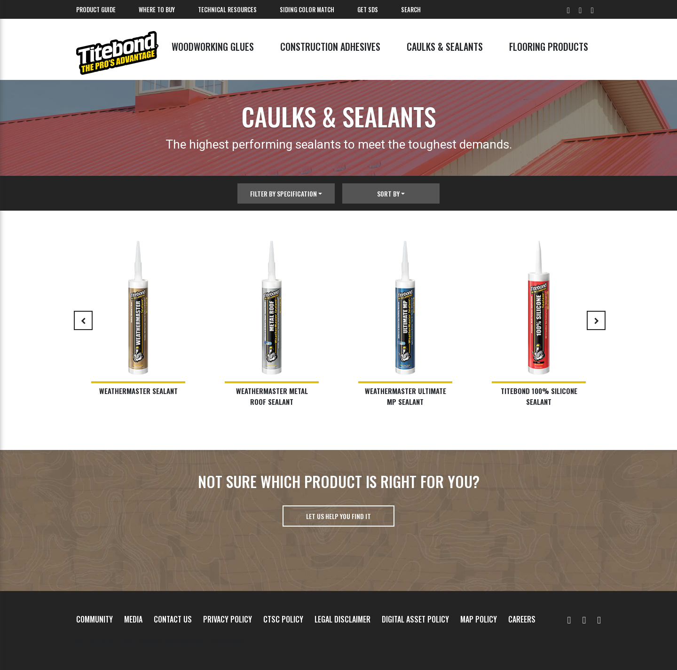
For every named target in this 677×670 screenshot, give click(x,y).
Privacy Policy (227, 619)
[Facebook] (584, 619)
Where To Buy (157, 9)
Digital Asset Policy (415, 619)
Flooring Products (548, 46)
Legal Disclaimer (342, 619)
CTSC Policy (283, 619)
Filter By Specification (283, 193)
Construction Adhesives (330, 46)
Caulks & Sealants (445, 46)
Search (411, 9)
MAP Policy (478, 619)
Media (133, 619)
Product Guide (96, 9)
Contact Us (173, 619)
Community (94, 619)
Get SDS (367, 9)
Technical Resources (227, 9)
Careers (521, 619)
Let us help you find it (338, 516)
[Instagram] (599, 619)
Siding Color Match (307, 9)
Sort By (388, 193)
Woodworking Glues (213, 46)
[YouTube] (569, 619)
